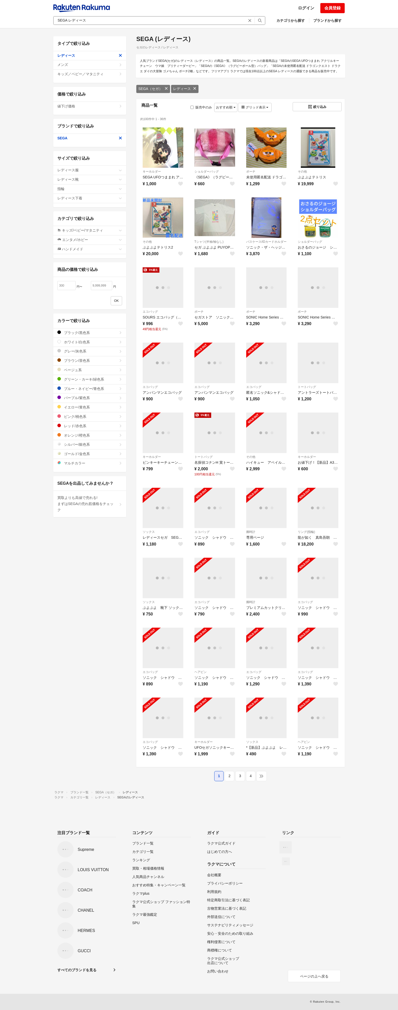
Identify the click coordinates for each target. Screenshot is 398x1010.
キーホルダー (152, 171)
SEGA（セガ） (153, 89)
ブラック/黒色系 (89, 332)
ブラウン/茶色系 (89, 360)
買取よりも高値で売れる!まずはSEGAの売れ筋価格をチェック (89, 504)
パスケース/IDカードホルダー (266, 242)
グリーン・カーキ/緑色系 (89, 379)
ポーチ (250, 171)
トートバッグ (307, 387)
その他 (302, 171)
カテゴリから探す (290, 20)
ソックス (149, 532)
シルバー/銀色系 (89, 444)
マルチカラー (89, 463)
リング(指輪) (306, 532)
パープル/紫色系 (89, 398)
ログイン (306, 8)
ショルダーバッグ (206, 171)
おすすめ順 (226, 107)
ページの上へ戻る (314, 976)
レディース (184, 89)
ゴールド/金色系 (89, 454)
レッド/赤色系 (89, 426)
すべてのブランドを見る (76, 970)
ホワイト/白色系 (89, 342)
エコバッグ (150, 311)
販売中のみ (201, 107)
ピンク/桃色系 (89, 416)
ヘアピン (200, 672)
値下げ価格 (89, 106)
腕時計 (250, 532)
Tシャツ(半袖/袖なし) (209, 242)
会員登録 (332, 8)
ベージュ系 (89, 370)
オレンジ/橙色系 (89, 435)
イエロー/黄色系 (89, 407)
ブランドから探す (327, 20)
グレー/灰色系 (89, 351)
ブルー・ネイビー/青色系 (89, 388)
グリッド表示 (254, 107)
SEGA (89, 138)
